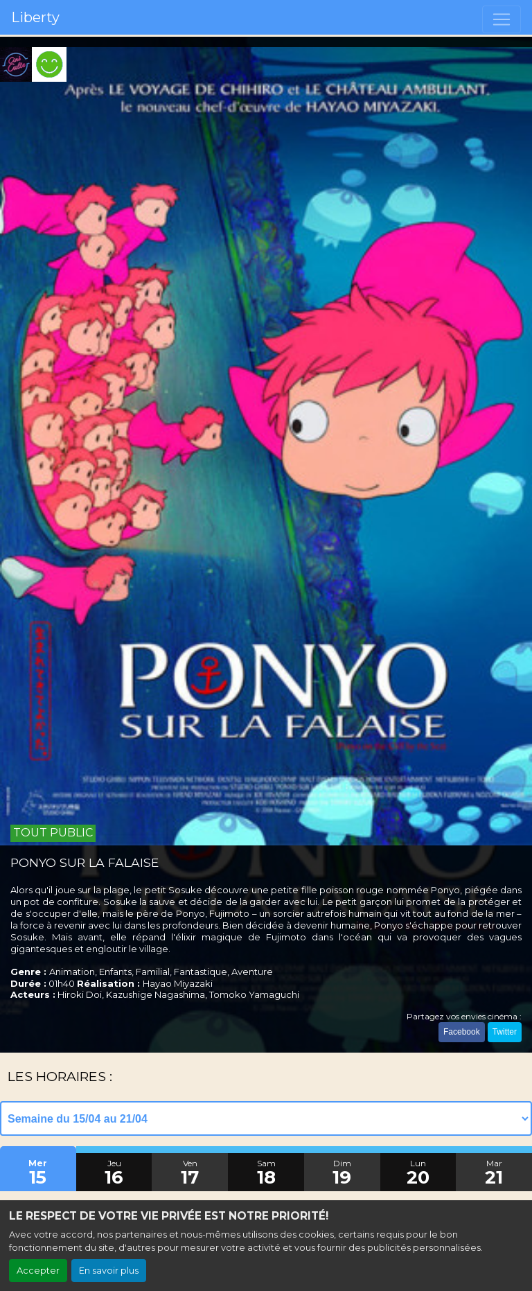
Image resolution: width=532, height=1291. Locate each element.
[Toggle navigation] (501, 19)
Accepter (38, 1270)
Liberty (35, 17)
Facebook (461, 1032)
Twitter (505, 1032)
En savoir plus (109, 1270)
